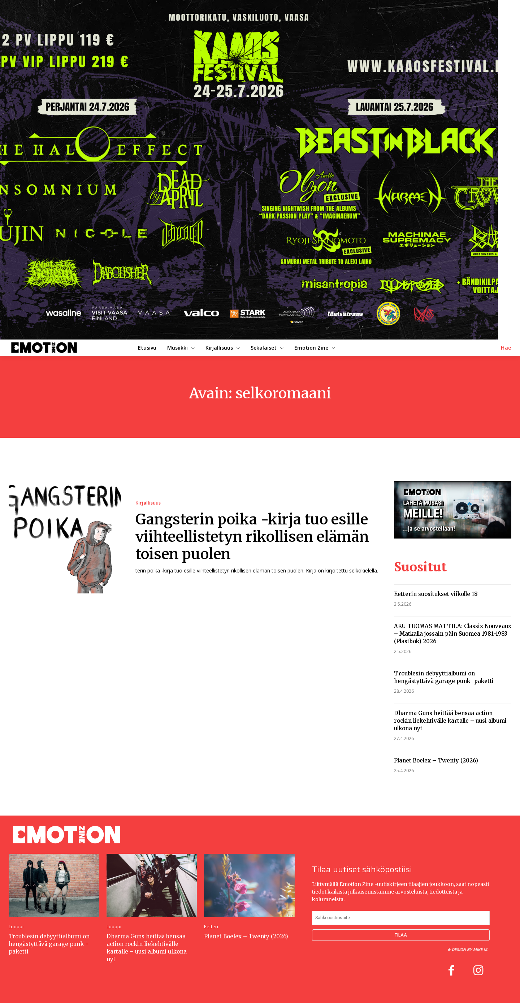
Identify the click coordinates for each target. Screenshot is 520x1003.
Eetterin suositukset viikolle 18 (436, 594)
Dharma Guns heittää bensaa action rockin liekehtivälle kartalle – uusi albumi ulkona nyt (450, 721)
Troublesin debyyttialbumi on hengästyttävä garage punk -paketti (49, 944)
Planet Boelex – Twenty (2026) (436, 760)
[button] (506, 347)
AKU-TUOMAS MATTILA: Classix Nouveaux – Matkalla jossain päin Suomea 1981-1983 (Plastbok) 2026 (452, 634)
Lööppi (16, 926)
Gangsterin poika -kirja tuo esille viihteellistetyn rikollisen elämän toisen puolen (252, 536)
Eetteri (211, 926)
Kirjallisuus (148, 503)
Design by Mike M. (470, 949)
